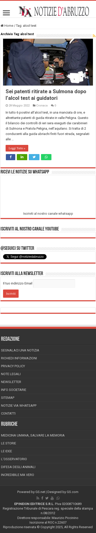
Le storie (8, 443)
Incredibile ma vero (17, 475)
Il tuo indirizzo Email (17, 283)
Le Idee (6, 451)
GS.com (72, 492)
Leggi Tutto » (17, 148)
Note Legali (11, 374)
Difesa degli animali (18, 467)
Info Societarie (13, 390)
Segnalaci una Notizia (20, 350)
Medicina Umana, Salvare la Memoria (33, 435)
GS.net (40, 492)
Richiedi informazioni (19, 358)
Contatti (8, 413)
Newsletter (11, 382)
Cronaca (42, 105)
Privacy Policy (13, 366)
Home (7, 26)
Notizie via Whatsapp (18, 405)
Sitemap (7, 398)
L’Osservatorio (14, 459)
